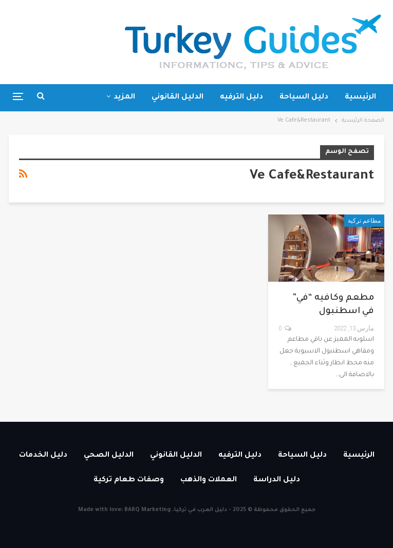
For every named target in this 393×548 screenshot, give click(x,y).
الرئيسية (360, 97)
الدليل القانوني (177, 97)
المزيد (124, 97)
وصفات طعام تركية (128, 480)
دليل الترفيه (241, 97)
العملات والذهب (208, 480)
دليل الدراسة (276, 480)
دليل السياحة (303, 97)
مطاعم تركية (364, 220)
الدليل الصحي (109, 456)
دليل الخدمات (43, 456)
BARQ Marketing (147, 510)
